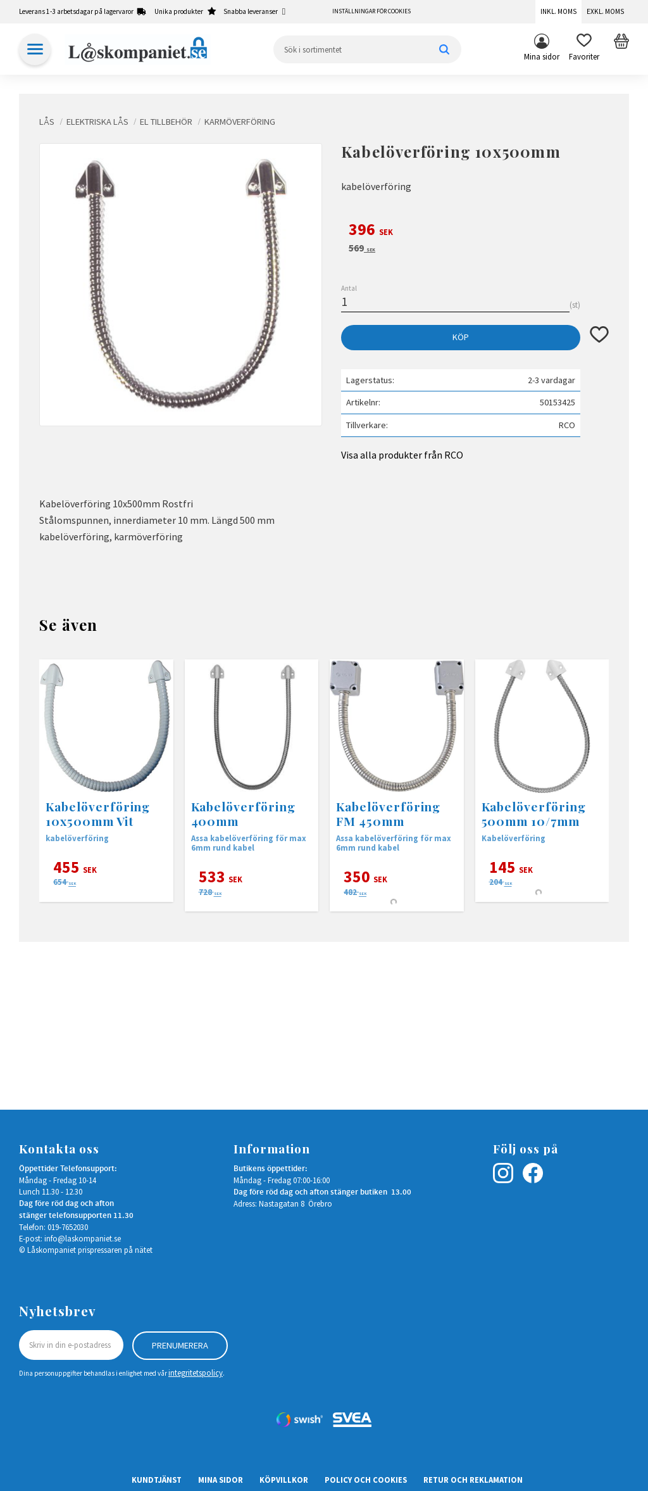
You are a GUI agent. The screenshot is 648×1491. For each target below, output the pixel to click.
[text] (475, 231)
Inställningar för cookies (371, 11)
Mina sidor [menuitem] (541, 56)
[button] (584, 49)
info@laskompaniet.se (82, 1238)
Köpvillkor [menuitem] (283, 1480)
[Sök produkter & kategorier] (367, 49)
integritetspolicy (195, 1372)
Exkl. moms (605, 11)
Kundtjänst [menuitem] (157, 1480)
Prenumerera (180, 1344)
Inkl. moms (558, 11)
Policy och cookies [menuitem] (366, 1480)
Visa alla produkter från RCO (402, 454)
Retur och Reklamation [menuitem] (473, 1480)
